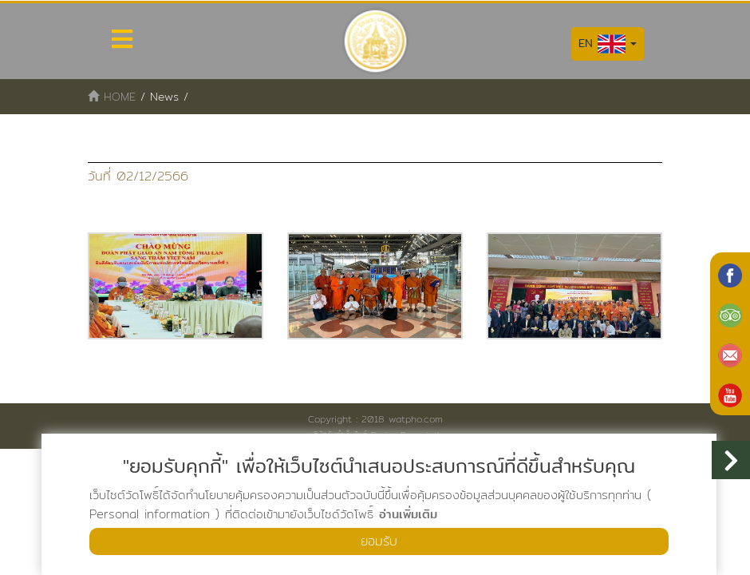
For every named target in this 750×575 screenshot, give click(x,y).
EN (607, 44)
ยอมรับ (379, 541)
